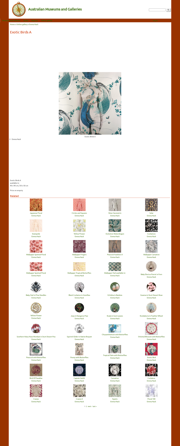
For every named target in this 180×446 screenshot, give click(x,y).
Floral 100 (151, 399)
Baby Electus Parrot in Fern (151, 274)
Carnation (115, 378)
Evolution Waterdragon (115, 234)
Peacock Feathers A (115, 254)
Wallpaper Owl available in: (115, 273)
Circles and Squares (79, 213)
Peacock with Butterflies (36, 357)
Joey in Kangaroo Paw (79, 316)
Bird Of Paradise (36, 378)
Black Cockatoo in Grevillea (79, 295)
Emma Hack (33, 24)
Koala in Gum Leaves (115, 316)
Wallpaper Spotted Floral (36, 254)
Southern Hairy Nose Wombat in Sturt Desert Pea (36, 336)
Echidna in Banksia (115, 295)
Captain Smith (79, 378)
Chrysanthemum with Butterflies (115, 334)
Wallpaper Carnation (151, 254)
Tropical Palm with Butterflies (115, 355)
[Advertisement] (90, 53)
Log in (164, 20)
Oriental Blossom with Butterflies (151, 336)
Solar (151, 213)
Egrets (115, 399)
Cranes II (79, 399)
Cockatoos (151, 234)
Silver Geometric (115, 213)
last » (94, 406)
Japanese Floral (36, 213)
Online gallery (55, 20)
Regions (43, 20)
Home (12, 24)
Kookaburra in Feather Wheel (151, 316)
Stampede (36, 234)
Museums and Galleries (20, 20)
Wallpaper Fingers (79, 254)
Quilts (34, 20)
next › (90, 406)
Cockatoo (151, 378)
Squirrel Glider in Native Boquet (79, 336)
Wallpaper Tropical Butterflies (79, 273)
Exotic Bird (151, 357)
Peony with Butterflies (79, 357)
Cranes (36, 399)
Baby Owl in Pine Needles (36, 295)
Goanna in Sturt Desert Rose (151, 295)
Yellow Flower (79, 234)
